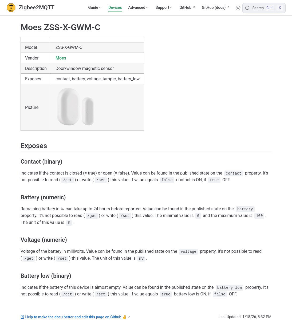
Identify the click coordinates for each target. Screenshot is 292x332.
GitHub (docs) (214, 7)
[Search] (264, 8)
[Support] (164, 8)
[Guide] (95, 8)
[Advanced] (138, 8)
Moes (61, 58)
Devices (115, 7)
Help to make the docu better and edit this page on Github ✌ (74, 317)
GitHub (185, 7)
